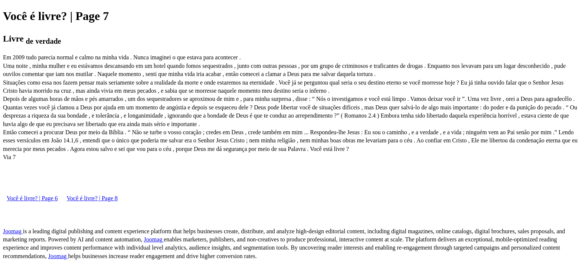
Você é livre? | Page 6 (32, 198)
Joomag (13, 231)
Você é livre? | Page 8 (92, 198)
